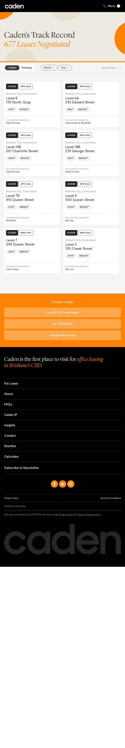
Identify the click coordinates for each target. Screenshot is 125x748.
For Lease (11, 383)
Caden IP (10, 414)
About (8, 394)
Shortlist (10, 446)
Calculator (11, 456)
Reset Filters (111, 67)
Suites (12, 67)
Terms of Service (85, 514)
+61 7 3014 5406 (62, 323)
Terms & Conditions (110, 498)
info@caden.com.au (62, 335)
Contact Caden (121, 723)
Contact (10, 435)
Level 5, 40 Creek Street (62, 312)
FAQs (8, 404)
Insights (9, 425)
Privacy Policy (11, 498)
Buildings (27, 67)
